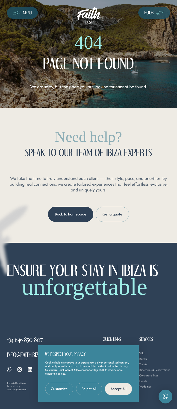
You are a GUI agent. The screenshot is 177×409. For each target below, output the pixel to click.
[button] (165, 396)
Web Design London (17, 389)
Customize (59, 388)
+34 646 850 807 (25, 340)
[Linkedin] (30, 369)
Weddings (145, 387)
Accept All (118, 388)
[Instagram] (19, 369)
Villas (142, 353)
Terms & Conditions (16, 383)
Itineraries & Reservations (154, 370)
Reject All (89, 388)
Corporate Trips (148, 376)
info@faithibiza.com (29, 355)
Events (143, 381)
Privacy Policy (13, 386)
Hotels (143, 359)
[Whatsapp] (9, 369)
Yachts (143, 365)
